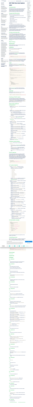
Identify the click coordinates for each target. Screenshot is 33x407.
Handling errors (12, 119)
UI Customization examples (29, 16)
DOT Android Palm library (3, 17)
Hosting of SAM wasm (14, 97)
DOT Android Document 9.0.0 (4, 45)
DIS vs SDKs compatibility (3, 37)
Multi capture (12, 152)
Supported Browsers (14, 13)
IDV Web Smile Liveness (3, 31)
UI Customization (16, 139)
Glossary (2, 59)
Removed (10, 273)
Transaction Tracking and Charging (4, 61)
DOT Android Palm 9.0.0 (3, 50)
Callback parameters (19, 117)
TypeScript (11, 90)
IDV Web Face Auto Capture (4, 28)
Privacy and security (14, 32)
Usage (28, 9)
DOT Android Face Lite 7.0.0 (4, 47)
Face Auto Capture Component (29, 12)
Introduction (12, 7)
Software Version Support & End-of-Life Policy (4, 60)
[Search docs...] (27, 1)
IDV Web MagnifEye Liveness (4, 29)
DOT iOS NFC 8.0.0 (3, 55)
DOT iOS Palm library (3, 22)
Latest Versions (2, 4)
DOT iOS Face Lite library (3, 21)
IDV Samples (2, 41)
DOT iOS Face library (3, 20)
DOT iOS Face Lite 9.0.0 (3, 54)
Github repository (16, 53)
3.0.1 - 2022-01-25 (11, 357)
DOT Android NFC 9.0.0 (3, 49)
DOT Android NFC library (3, 16)
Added (9, 349)
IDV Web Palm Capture (3, 30)
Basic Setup (12, 41)
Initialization (29, 8)
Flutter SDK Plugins (3, 25)
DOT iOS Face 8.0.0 (3, 52)
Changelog (11, 257)
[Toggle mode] (31, 1)
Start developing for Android (4, 8)
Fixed (9, 260)
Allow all (28, 401)
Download (11, 252)
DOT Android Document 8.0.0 (4, 44)
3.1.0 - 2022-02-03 (12, 344)
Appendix (11, 255)
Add (9, 292)
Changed (10, 304)
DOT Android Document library (4, 14)
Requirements (11, 43)
